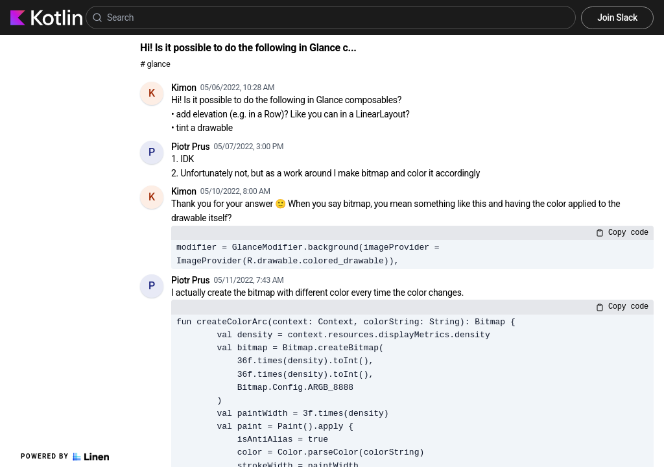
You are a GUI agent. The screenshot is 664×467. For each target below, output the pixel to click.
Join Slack (617, 17)
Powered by (65, 457)
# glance (155, 64)
